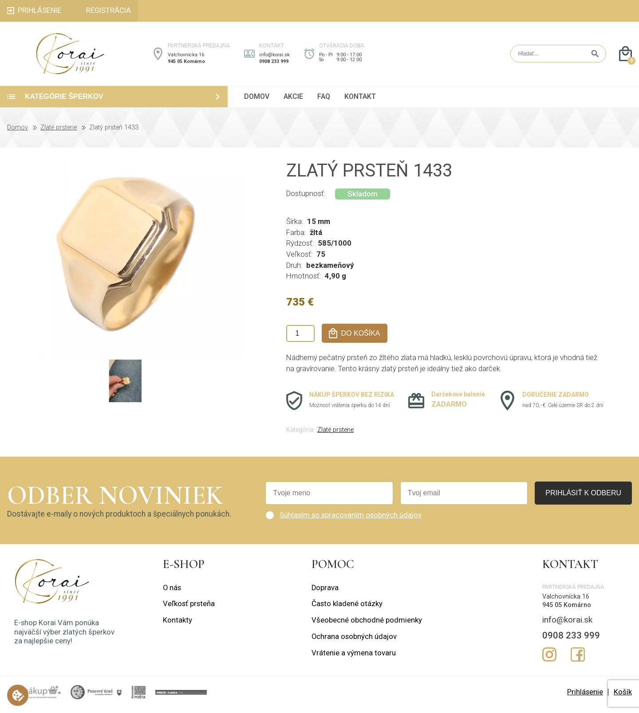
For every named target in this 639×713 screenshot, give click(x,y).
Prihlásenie (585, 696)
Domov (17, 132)
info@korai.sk (274, 57)
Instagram (549, 659)
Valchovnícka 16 (186, 57)
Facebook (578, 659)
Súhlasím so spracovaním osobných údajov (351, 519)
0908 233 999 (273, 64)
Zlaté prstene (58, 132)
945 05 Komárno (186, 64)
